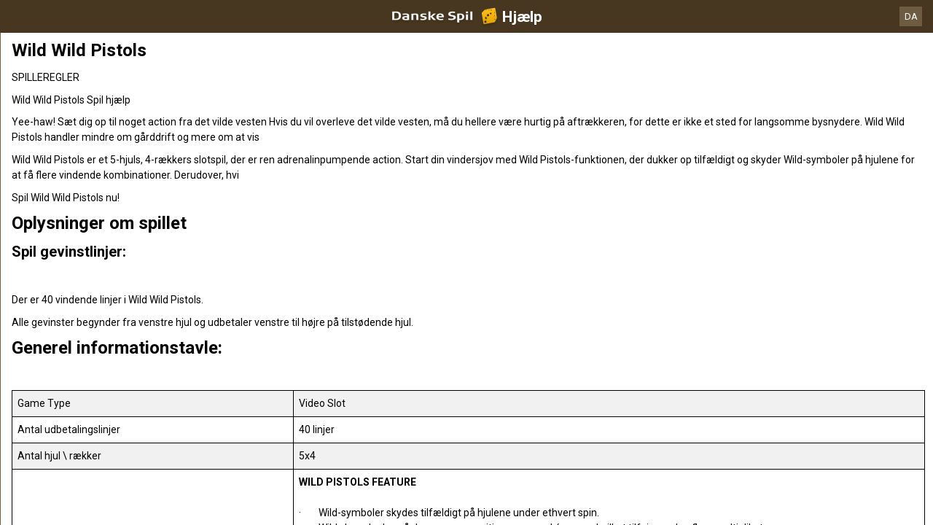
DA (911, 16)
